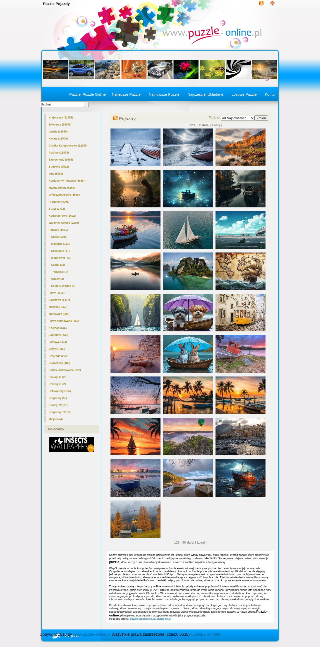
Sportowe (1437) (59, 299)
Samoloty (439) (58, 334)
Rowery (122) (57, 383)
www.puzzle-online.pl (91, 634)
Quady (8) (57, 278)
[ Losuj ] (216, 125)
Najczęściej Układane (205, 94)
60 (199, 125)
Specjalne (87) (60, 250)
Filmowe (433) (58, 341)
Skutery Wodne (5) (63, 285)
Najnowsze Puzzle (164, 94)
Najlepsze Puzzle (126, 94)
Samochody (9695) (61, 159)
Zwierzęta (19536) (60, 124)
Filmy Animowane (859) (64, 320)
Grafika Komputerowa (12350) (68, 145)
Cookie (197, 634)
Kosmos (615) (58, 327)
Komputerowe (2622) (62, 215)
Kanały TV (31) (58, 405)
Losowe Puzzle (244, 94)
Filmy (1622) (57, 292)
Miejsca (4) (56, 419)
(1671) (58, 229)
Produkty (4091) (59, 201)
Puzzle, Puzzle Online (87, 94)
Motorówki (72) (61, 257)
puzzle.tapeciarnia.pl (142, 618)
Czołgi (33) (58, 264)
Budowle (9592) (59, 166)
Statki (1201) (59, 236)
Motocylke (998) (59, 313)
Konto (269, 94)
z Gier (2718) (57, 208)
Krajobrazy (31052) (61, 117)
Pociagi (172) (57, 376)
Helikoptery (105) (60, 391)
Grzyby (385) (57, 348)
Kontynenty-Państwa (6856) (67, 180)
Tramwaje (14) (60, 271)
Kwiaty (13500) (58, 138)
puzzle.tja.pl (163, 618)
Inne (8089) (56, 173)
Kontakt (213, 634)
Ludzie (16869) (58, 131)
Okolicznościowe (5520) (64, 194)
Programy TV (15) (60, 412)
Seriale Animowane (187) (65, 369)
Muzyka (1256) (58, 306)
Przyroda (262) (58, 355)
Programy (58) (58, 398)
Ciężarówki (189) (59, 362)
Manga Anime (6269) (62, 187)
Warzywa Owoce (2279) (64, 222)
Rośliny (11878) (59, 152)
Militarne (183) (60, 243)
